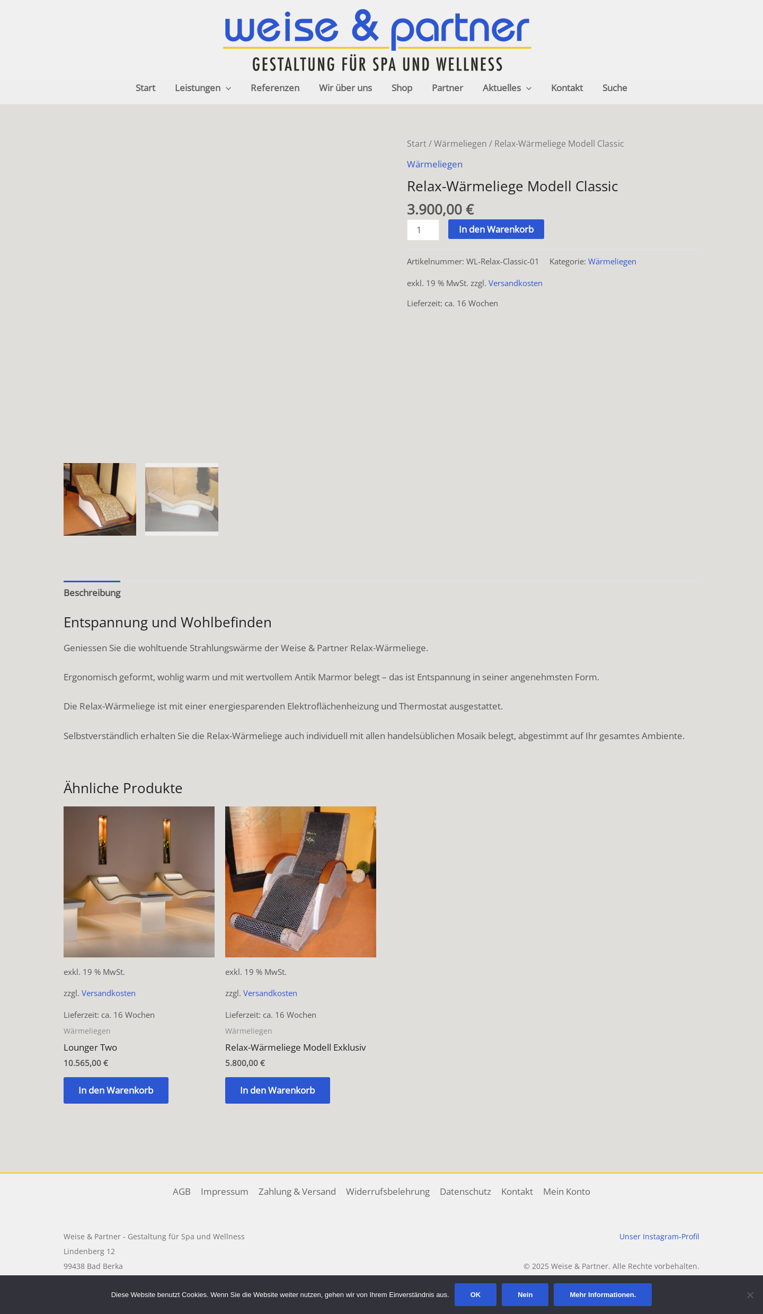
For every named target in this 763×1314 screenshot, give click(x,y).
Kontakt (562, 88)
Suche (608, 88)
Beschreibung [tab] (92, 593)
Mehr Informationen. (603, 1295)
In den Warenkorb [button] (116, 1091)
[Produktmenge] (423, 228)
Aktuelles (504, 88)
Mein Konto (563, 1191)
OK (476, 1295)
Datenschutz (464, 1191)
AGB (185, 1191)
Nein (525, 1295)
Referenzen (278, 88)
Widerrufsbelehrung (388, 1191)
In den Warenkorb (496, 228)
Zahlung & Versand (298, 1191)
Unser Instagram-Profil (659, 1236)
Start (152, 88)
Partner (446, 88)
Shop (402, 88)
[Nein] (749, 1295)
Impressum (227, 1191)
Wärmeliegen (460, 143)
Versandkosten (516, 282)
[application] (230, 88)
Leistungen (208, 88)
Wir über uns (347, 88)
